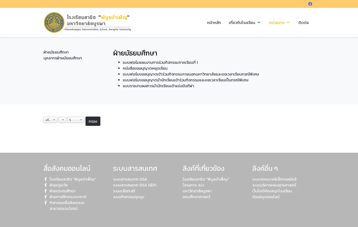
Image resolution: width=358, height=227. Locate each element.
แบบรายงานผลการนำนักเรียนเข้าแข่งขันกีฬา (158, 86)
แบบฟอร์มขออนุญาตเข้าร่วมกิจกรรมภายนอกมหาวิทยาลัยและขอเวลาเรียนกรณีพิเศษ (191, 74)
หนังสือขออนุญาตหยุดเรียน (145, 68)
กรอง (93, 121)
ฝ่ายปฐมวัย (59, 185)
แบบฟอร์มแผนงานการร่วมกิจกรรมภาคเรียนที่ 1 (160, 62)
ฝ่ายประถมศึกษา (63, 191)
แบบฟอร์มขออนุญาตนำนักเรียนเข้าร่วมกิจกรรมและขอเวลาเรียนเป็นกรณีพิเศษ (185, 80)
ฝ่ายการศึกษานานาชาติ (68, 197)
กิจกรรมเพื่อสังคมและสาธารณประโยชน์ (67, 205)
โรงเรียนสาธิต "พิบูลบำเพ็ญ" (73, 179)
